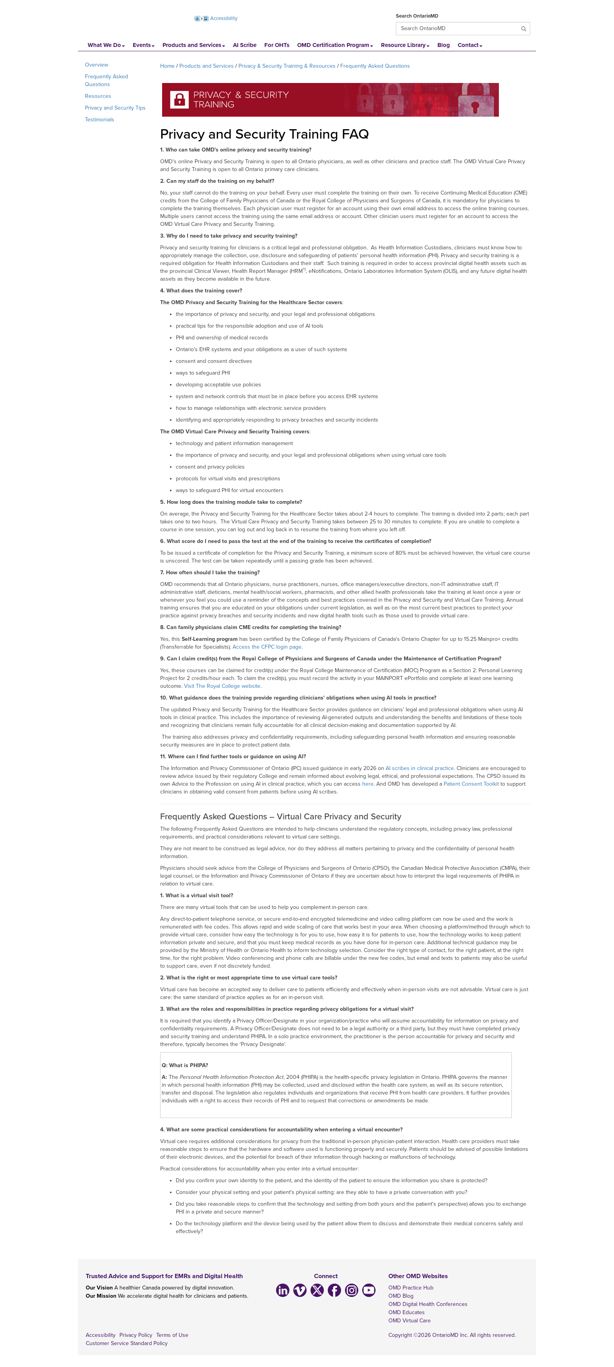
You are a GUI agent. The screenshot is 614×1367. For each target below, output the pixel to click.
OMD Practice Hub (410, 1287)
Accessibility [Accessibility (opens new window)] (216, 18)
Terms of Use (172, 1335)
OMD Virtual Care (409, 1320)
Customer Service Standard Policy (127, 1343)
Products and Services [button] (194, 45)
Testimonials (99, 119)
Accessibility (101, 1335)
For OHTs (276, 45)
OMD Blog (401, 1296)
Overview (96, 64)
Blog (443, 45)
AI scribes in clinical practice (420, 768)
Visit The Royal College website (222, 686)
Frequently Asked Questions (106, 80)
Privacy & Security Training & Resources (287, 66)
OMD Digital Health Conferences (428, 1304)
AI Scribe (244, 45)
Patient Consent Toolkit (471, 784)
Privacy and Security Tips (115, 108)
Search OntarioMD (417, 16)
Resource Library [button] (405, 45)
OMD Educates (406, 1312)
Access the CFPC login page (267, 647)
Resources (98, 96)
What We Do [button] (106, 45)
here (368, 784)
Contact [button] (470, 45)
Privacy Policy (135, 1335)
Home (167, 66)
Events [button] (144, 45)
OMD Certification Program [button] (335, 45)
